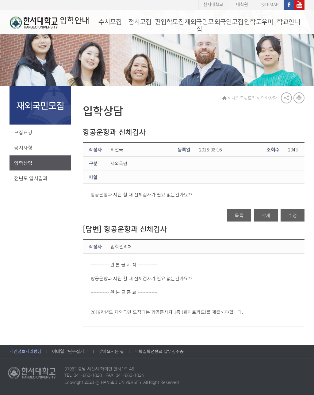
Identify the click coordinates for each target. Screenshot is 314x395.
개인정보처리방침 (25, 351)
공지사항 (23, 147)
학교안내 (288, 21)
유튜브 (299, 5)
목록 (239, 215)
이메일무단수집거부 (70, 351)
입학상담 (23, 162)
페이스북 (289, 5)
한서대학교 (213, 4)
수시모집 (110, 21)
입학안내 (49, 22)
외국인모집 (228, 21)
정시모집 (139, 21)
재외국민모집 (199, 25)
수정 (292, 215)
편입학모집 (169, 21)
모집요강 (23, 132)
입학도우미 (258, 21)
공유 (286, 97)
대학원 (242, 4)
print (298, 97)
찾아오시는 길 (111, 351)
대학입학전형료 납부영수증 (159, 351)
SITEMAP (269, 4)
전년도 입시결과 (31, 178)
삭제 (266, 215)
